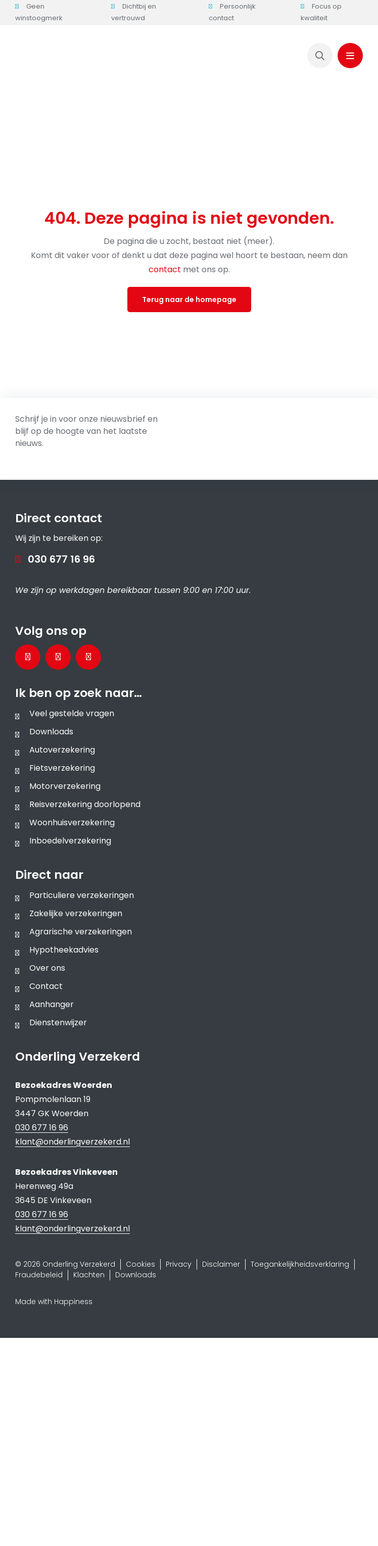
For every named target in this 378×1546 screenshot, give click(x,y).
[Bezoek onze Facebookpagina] (27, 657)
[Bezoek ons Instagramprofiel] (88, 657)
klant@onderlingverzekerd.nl (72, 1142)
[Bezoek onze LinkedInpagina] (58, 657)
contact (166, 269)
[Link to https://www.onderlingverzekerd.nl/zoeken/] (320, 55)
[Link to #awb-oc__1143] (350, 55)
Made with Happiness (53, 1301)
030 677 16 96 (61, 559)
